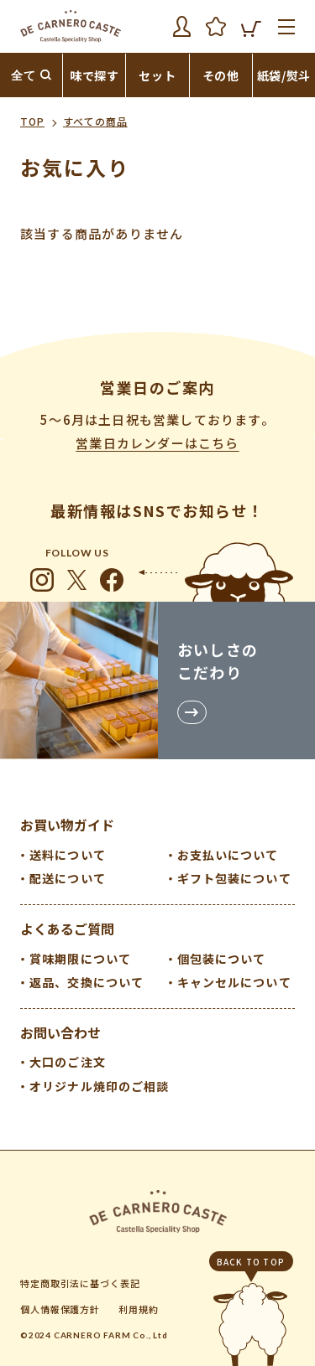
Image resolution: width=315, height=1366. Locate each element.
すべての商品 (95, 121)
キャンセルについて (234, 982)
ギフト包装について (234, 878)
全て (23, 75)
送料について (67, 854)
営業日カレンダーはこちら (157, 443)
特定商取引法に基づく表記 (80, 1283)
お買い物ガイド (67, 825)
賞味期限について (80, 958)
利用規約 (138, 1309)
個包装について (221, 958)
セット (157, 75)
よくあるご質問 (67, 928)
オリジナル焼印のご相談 (99, 1086)
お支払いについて (228, 854)
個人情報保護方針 (60, 1309)
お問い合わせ (60, 1032)
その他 (220, 75)
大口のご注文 (67, 1061)
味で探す (94, 75)
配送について (67, 878)
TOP (32, 121)
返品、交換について (86, 982)
